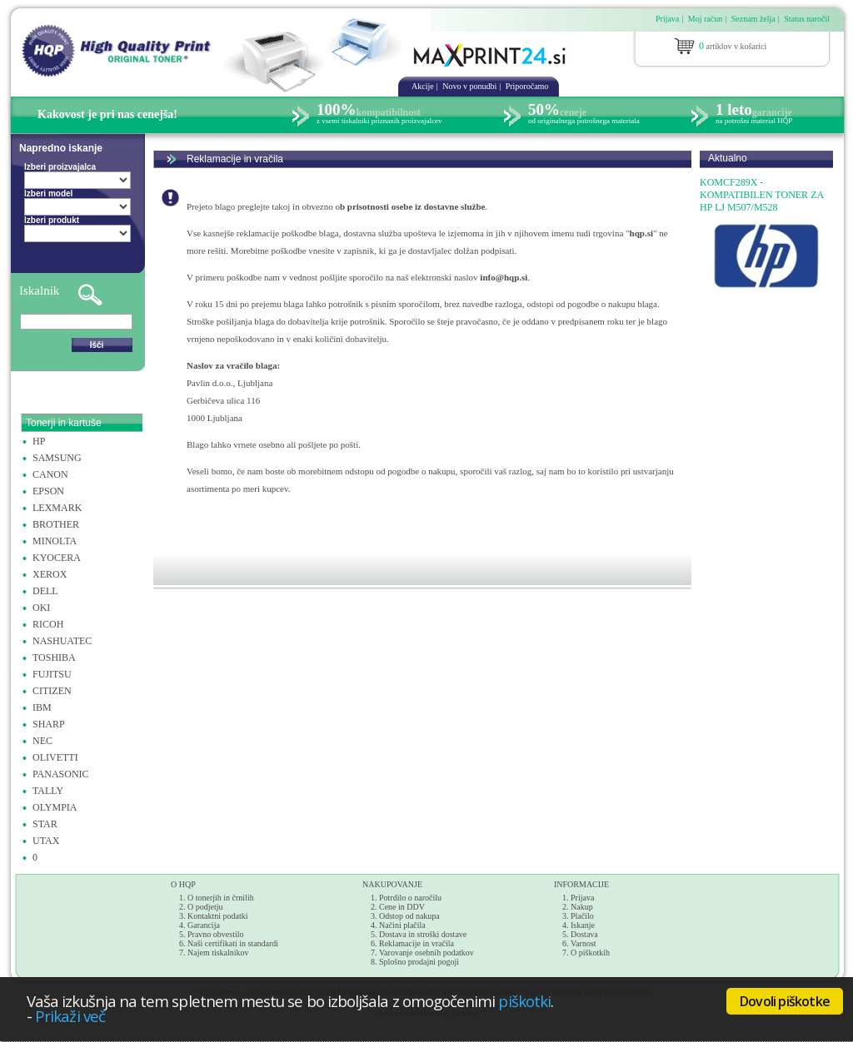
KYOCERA (56, 557)
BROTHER (55, 524)
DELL (45, 591)
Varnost (583, 943)
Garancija (203, 925)
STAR (44, 824)
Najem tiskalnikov (218, 952)
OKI (41, 607)
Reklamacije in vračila (235, 159)
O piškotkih (590, 952)
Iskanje (583, 925)
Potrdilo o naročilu (410, 897)
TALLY (47, 790)
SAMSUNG (57, 458)
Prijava (667, 18)
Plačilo (582, 915)
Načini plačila (402, 925)
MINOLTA (54, 541)
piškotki (524, 1000)
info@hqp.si (503, 277)
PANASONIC (60, 774)
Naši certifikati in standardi (232, 943)
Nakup (582, 906)
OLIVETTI (55, 757)
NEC (42, 741)
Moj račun (705, 18)
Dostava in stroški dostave (422, 934)
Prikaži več (70, 1015)
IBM (42, 707)
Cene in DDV (402, 906)
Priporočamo (527, 86)
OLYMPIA (54, 807)
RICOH (47, 624)
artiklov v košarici (732, 46)
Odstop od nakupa (409, 915)
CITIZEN (52, 691)
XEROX (49, 574)
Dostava (584, 934)
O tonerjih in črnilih (220, 897)
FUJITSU (52, 674)
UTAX (45, 840)
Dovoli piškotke (785, 1001)
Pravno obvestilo (215, 934)
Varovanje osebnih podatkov (426, 952)
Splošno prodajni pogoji (419, 961)
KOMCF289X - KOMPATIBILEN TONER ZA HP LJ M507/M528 (761, 194)
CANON (50, 474)
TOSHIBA (54, 657)
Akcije (423, 86)
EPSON (48, 491)
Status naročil (807, 18)
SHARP (48, 724)
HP (38, 441)
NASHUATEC (62, 641)
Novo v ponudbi (469, 86)
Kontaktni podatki (217, 915)
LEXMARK (57, 508)
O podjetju (205, 906)
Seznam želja (753, 18)
